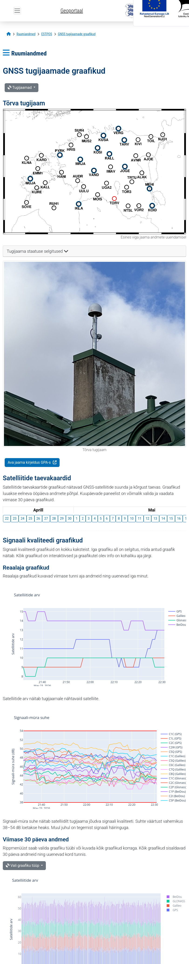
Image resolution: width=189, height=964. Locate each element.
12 (147, 518)
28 (54, 518)
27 (46, 518)
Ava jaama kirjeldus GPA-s (30, 462)
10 (132, 518)
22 (7, 518)
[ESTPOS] (46, 34)
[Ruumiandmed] (26, 34)
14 (163, 518)
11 (140, 518)
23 (15, 518)
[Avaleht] (9, 34)
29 (62, 518)
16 (179, 518)
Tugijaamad (20, 87)
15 (171, 518)
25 (30, 518)
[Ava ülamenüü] (17, 10)
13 (155, 518)
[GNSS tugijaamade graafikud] (77, 34)
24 (22, 518)
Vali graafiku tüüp (23, 865)
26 (38, 518)
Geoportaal (72, 10)
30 (70, 518)
